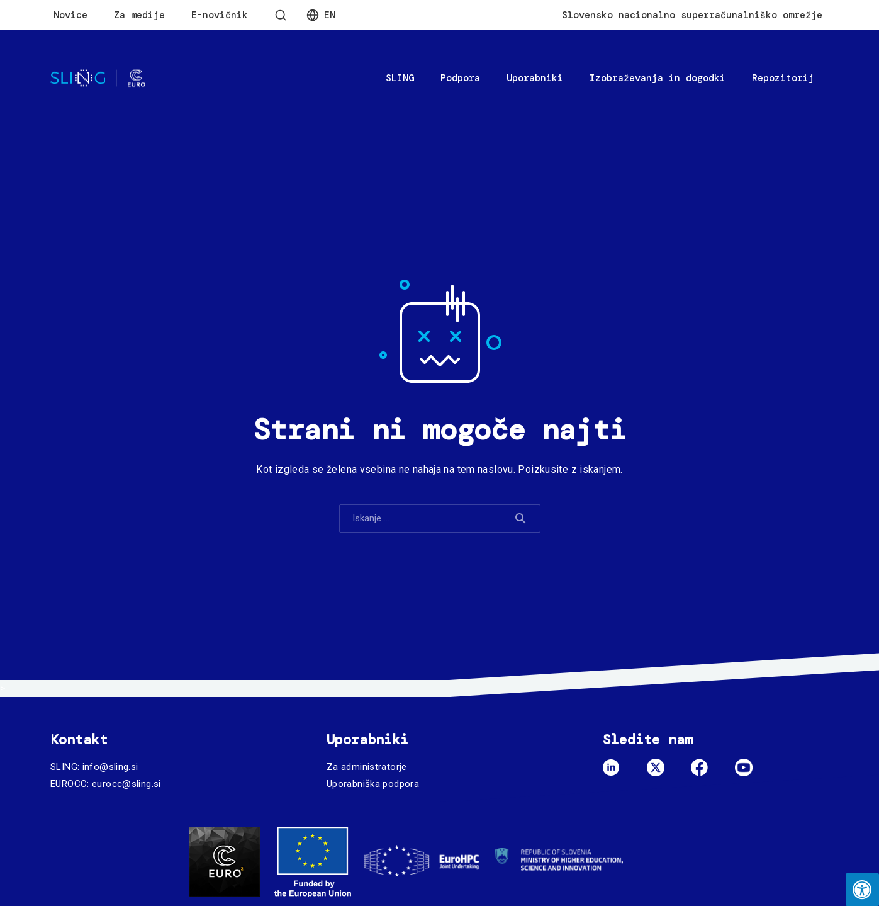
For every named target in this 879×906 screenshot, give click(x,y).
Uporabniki (535, 78)
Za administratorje (367, 767)
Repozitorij (783, 78)
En (329, 15)
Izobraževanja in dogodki (657, 78)
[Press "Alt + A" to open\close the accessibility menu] (862, 889)
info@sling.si (110, 767)
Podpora (460, 78)
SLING (400, 78)
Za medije (139, 15)
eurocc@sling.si (126, 784)
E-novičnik (219, 15)
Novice (70, 15)
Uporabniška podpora (373, 784)
